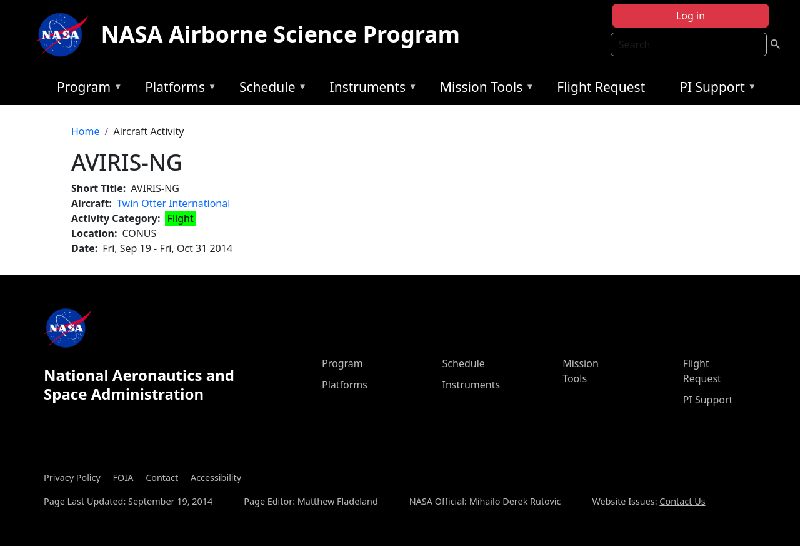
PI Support (714, 89)
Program (86, 89)
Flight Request (601, 87)
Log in (690, 16)
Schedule (270, 89)
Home (85, 131)
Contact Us (682, 501)
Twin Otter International (173, 203)
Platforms (177, 89)
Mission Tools (484, 89)
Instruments (371, 89)
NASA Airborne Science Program (280, 34)
